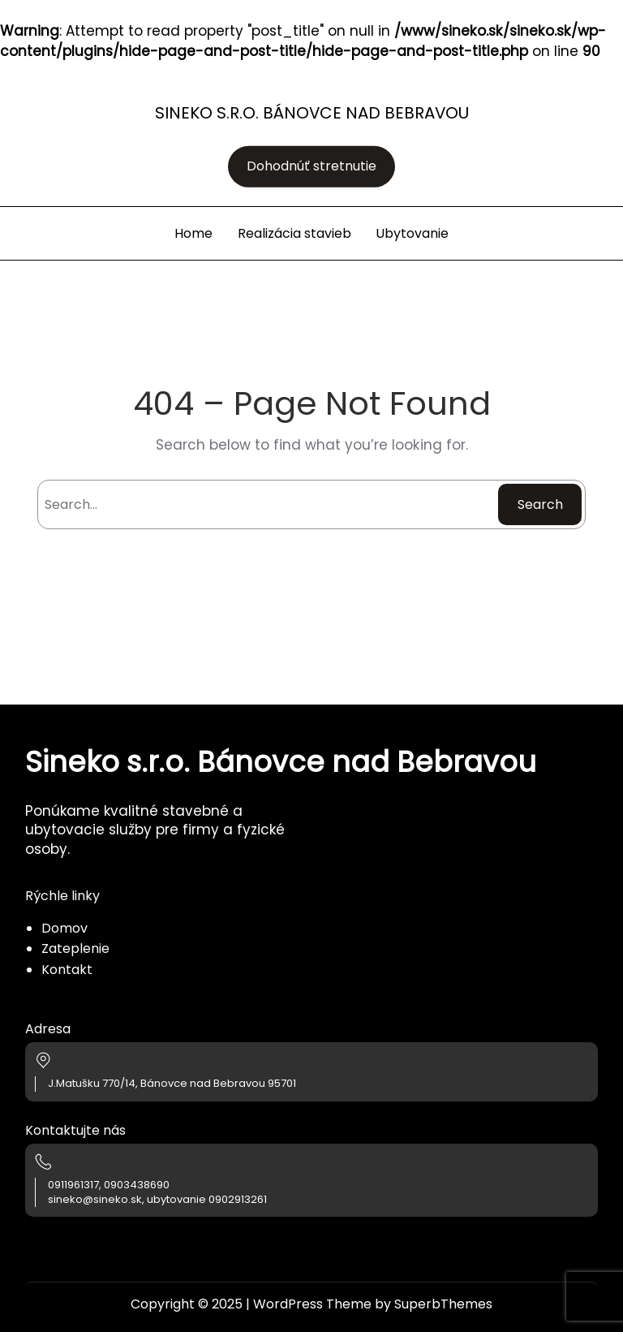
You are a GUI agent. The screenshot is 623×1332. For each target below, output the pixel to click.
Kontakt (66, 969)
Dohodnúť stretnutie (311, 166)
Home (193, 233)
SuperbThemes (443, 1304)
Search (540, 504)
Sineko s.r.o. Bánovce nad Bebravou (312, 112)
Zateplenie (75, 948)
